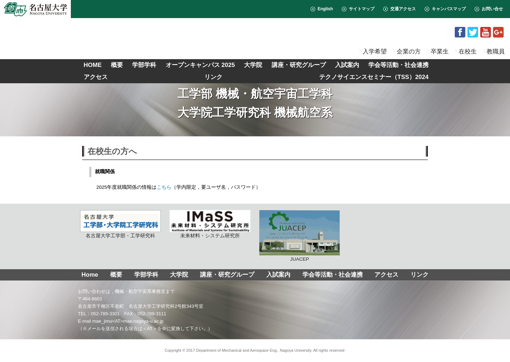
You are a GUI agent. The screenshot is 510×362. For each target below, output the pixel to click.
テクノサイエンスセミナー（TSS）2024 (374, 77)
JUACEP (299, 236)
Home (89, 274)
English (325, 8)
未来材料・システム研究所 (210, 224)
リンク (213, 77)
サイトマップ (361, 8)
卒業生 (440, 51)
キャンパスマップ (449, 8)
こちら (164, 187)
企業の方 (409, 51)
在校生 (468, 51)
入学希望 (375, 51)
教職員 (496, 51)
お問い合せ (492, 8)
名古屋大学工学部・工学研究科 (120, 224)
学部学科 (144, 65)
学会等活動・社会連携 (398, 65)
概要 (117, 65)
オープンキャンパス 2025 (200, 65)
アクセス (96, 77)
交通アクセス (403, 8)
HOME (93, 65)
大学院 (253, 65)
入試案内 (347, 65)
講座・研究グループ (299, 65)
